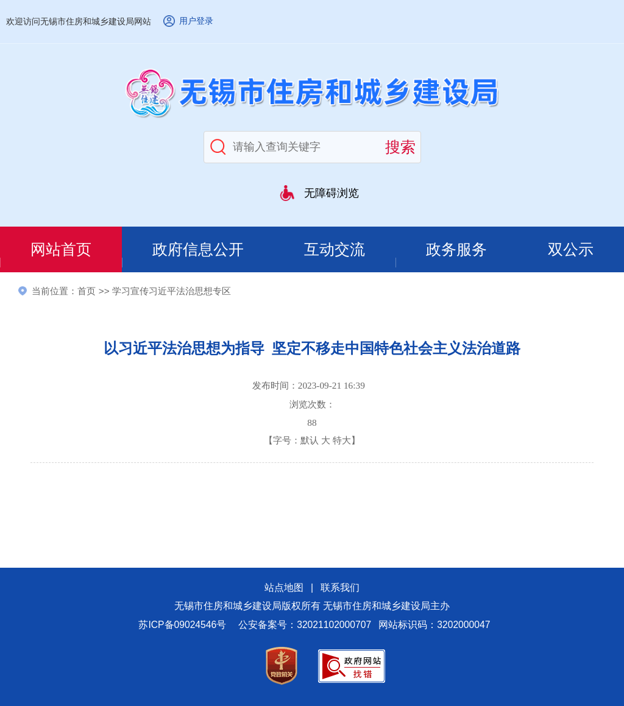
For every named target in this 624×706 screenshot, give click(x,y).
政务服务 (456, 249)
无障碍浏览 (331, 193)
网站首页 (60, 249)
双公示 (571, 249)
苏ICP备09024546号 (182, 625)
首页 (86, 291)
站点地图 (283, 587)
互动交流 (334, 249)
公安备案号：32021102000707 (304, 625)
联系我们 (340, 587)
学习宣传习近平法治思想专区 (171, 291)
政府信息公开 (198, 249)
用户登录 (196, 21)
